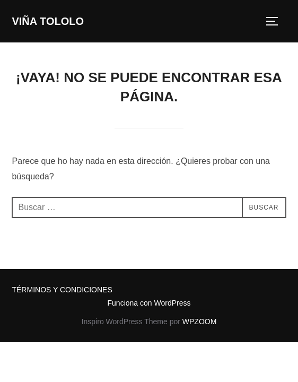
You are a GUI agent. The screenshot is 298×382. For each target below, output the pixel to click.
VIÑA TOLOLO (48, 21)
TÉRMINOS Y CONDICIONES (62, 289)
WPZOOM (199, 321)
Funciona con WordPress (149, 303)
